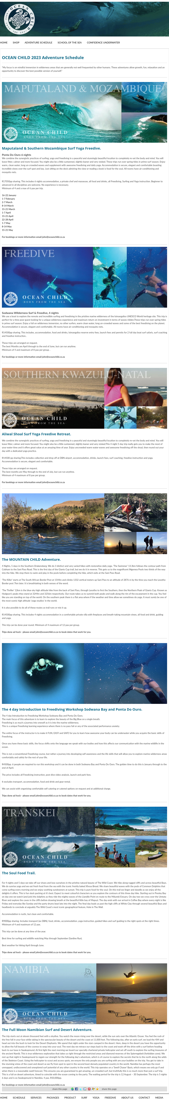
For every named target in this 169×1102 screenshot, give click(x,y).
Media (159, 1097)
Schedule (19, 1097)
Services (36, 1097)
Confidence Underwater (103, 42)
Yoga (96, 1097)
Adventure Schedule (38, 42)
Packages (53, 1097)
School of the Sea (70, 42)
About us (127, 1097)
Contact (144, 1097)
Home (3, 42)
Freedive (110, 1097)
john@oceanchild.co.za (47, 632)
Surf (84, 1097)
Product (70, 1097)
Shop (16, 42)
